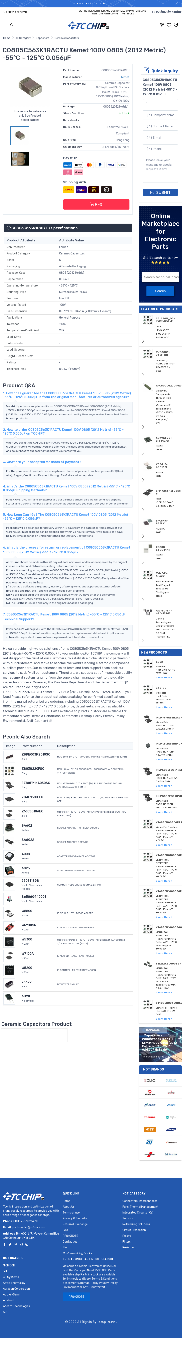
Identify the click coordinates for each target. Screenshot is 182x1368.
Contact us (70, 1241)
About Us (69, 1207)
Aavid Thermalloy (14, 1283)
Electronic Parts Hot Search (88, 1259)
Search (160, 291)
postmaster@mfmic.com (28, 1227)
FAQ (65, 1230)
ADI (5, 1312)
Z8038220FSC (33, 769)
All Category (23, 37)
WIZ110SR (29, 925)
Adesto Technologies (16, 1306)
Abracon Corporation (16, 1288)
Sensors (127, 1218)
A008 (26, 854)
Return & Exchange (75, 1224)
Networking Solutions (136, 1224)
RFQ (96, 204)
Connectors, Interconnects (139, 1201)
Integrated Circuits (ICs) (137, 1212)
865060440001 (34, 897)
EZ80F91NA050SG (36, 783)
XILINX (111, 1322)
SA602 (27, 825)
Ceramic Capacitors (67, 37)
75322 (27, 982)
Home (6, 37)
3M (5, 1271)
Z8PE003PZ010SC (36, 754)
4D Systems (11, 1277)
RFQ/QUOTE (70, 1236)
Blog (65, 1247)
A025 (26, 868)
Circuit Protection (134, 1230)
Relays (126, 1236)
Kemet (125, 77)
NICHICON (9, 1265)
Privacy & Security (75, 1218)
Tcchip (101, 1322)
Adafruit (8, 1300)
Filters (126, 1241)
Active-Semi (11, 1294)
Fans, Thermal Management (140, 1207)
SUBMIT (160, 192)
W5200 (27, 968)
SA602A (28, 840)
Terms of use (71, 1212)
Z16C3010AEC (32, 811)
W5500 (27, 911)
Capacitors (42, 37)
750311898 (30, 881)
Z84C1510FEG (32, 797)
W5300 (27, 939)
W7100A (28, 953)
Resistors (128, 1247)
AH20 (26, 996)
